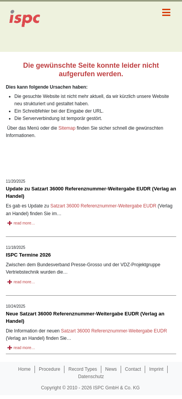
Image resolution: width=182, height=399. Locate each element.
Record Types (82, 369)
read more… (24, 223)
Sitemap (66, 128)
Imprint (156, 369)
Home (24, 369)
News (111, 369)
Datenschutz (91, 376)
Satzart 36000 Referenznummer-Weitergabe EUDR (103, 206)
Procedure (49, 369)
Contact (133, 369)
